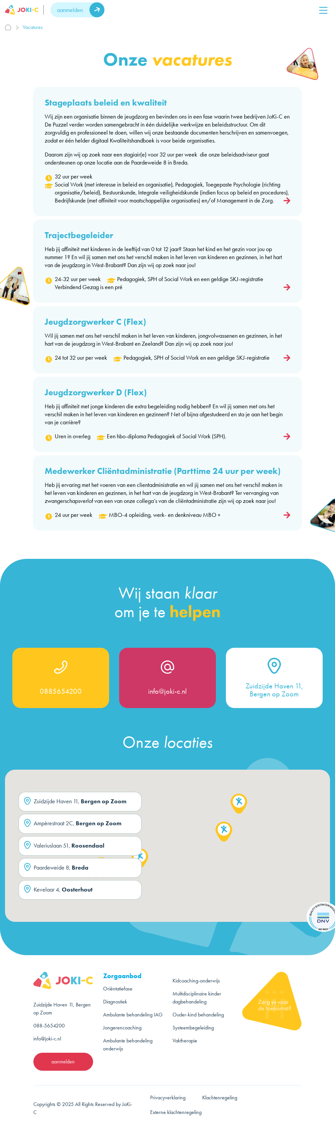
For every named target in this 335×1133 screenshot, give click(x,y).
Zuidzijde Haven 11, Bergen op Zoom (274, 690)
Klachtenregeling (219, 1097)
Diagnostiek (115, 1001)
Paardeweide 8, (56, 869)
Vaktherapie (185, 1040)
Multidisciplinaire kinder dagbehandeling (197, 997)
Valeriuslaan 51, (64, 847)
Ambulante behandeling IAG (132, 1014)
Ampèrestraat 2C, (72, 825)
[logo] (24, 10)
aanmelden (70, 10)
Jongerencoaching (122, 1027)
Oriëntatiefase (117, 988)
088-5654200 (49, 1025)
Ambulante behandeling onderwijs (127, 1044)
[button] (140, 860)
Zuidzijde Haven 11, (75, 803)
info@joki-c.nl (167, 691)
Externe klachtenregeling (176, 1112)
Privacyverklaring (168, 1097)
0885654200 (61, 691)
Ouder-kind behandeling (198, 1014)
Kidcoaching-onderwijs (196, 980)
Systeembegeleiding (193, 1027)
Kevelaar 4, (58, 891)
